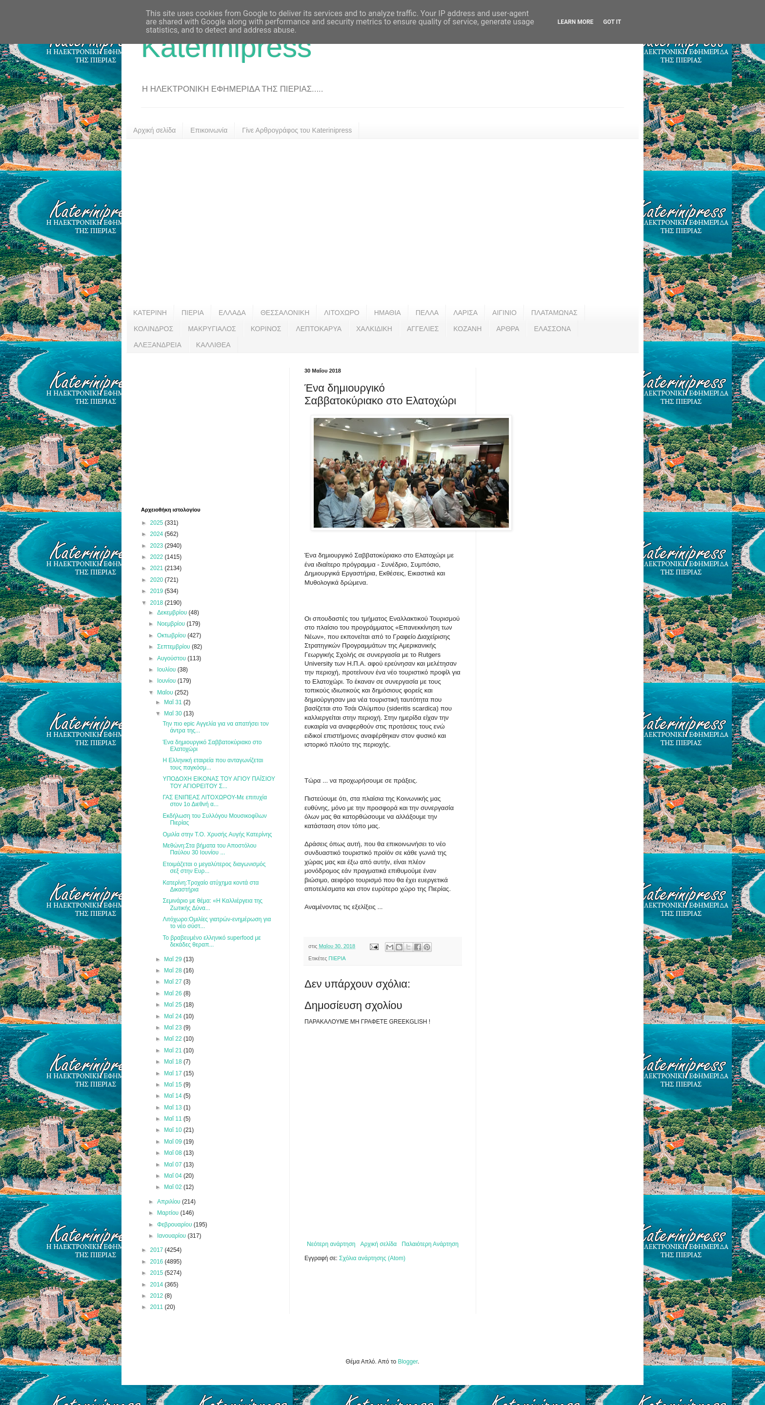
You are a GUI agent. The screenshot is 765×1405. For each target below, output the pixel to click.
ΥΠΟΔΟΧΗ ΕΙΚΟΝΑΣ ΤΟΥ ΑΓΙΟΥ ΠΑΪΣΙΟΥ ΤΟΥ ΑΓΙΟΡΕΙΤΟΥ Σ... (218, 782)
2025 (157, 522)
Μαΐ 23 (173, 1027)
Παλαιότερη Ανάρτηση (430, 1244)
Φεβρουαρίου (175, 1224)
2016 (157, 1261)
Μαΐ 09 (173, 1141)
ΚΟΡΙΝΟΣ (266, 329)
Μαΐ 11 (173, 1118)
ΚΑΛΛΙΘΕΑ (213, 345)
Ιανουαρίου (172, 1235)
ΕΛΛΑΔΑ (232, 313)
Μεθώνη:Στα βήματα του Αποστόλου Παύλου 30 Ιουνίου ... (209, 849)
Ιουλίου (167, 669)
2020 (157, 579)
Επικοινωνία (208, 130)
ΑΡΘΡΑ (507, 329)
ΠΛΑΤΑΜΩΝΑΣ (554, 313)
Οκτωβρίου (172, 635)
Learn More (576, 22)
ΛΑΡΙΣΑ (465, 313)
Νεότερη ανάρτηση (331, 1244)
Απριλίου (169, 1201)
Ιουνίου (167, 680)
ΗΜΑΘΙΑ (387, 313)
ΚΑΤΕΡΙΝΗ (150, 313)
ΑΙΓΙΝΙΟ (504, 313)
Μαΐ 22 (173, 1038)
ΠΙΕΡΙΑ (192, 313)
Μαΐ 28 (173, 970)
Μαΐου (166, 692)
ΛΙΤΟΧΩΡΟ (341, 313)
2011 (157, 1307)
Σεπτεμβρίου (174, 646)
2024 (157, 534)
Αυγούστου (172, 658)
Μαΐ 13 (173, 1107)
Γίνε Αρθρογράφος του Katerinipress (297, 130)
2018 (157, 602)
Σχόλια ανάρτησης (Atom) (372, 1258)
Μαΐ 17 (173, 1073)
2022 (157, 557)
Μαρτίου (169, 1212)
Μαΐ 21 (173, 1050)
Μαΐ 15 (173, 1084)
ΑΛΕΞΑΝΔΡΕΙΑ (157, 345)
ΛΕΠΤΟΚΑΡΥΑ (319, 329)
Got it (612, 22)
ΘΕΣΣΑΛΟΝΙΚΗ (285, 313)
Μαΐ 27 (173, 981)
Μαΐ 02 (173, 1187)
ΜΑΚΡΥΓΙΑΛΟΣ (212, 329)
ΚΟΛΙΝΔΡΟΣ (153, 329)
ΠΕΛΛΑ (427, 313)
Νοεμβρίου (172, 623)
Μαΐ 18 (173, 1061)
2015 (157, 1272)
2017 (157, 1250)
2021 (157, 568)
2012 (157, 1295)
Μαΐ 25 (173, 1004)
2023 (157, 545)
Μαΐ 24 (173, 1016)
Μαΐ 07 (173, 1164)
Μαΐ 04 (173, 1175)
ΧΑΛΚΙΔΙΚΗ (374, 329)
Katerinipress (226, 47)
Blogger (408, 1361)
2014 (157, 1284)
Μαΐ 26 (173, 993)
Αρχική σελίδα (154, 130)
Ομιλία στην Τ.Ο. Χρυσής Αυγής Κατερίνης (217, 834)
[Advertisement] (382, 222)
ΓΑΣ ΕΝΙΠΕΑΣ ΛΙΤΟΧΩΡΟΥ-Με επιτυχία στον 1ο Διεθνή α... (214, 801)
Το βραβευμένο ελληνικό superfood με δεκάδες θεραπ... (211, 941)
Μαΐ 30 (173, 713)
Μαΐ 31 (173, 702)
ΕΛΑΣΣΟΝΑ (552, 329)
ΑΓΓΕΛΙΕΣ (423, 329)
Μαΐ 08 (173, 1152)
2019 (157, 591)
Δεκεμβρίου (173, 612)
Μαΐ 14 (173, 1095)
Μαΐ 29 (173, 959)
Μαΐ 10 (173, 1130)
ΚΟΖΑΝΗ (467, 329)
